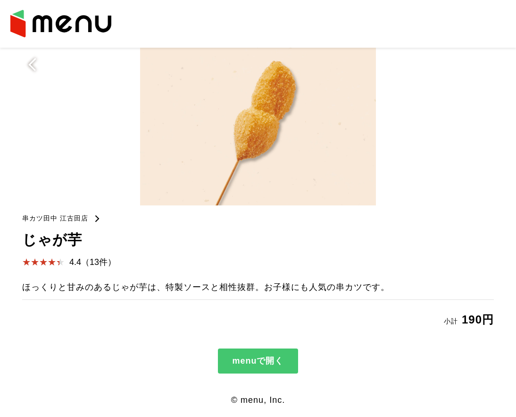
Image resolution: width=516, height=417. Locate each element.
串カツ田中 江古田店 (55, 218)
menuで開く (257, 361)
